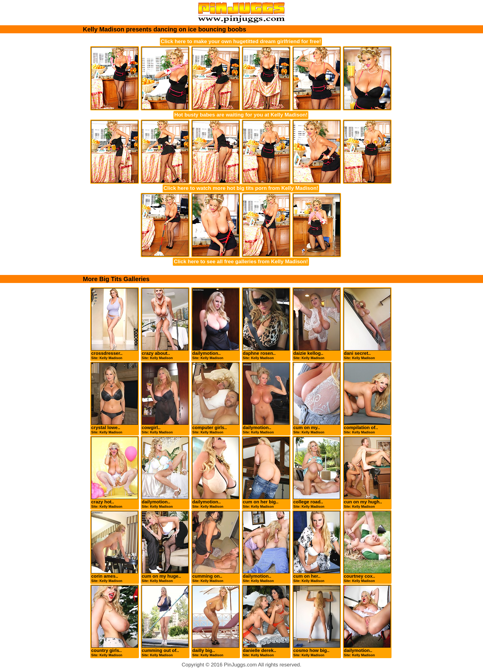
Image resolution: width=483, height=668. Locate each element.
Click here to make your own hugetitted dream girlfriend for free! (241, 41)
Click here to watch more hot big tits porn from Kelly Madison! (241, 188)
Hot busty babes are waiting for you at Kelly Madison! (241, 115)
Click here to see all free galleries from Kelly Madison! (241, 261)
